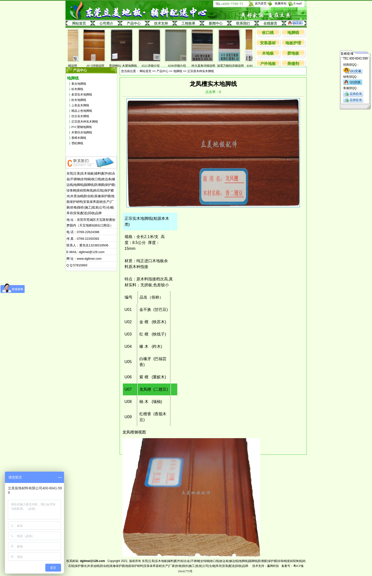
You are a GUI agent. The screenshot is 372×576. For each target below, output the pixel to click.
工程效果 (188, 23)
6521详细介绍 (154, 65)
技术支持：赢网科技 (265, 566)
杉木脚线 (77, 89)
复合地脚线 (78, 83)
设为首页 (261, 3)
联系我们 (243, 23)
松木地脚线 (78, 100)
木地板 (268, 53)
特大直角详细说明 (207, 65)
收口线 (268, 33)
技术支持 (161, 23)
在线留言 (270, 23)
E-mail (298, 3)
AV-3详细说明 (99, 65)
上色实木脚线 (80, 105)
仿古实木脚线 (80, 116)
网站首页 (79, 23)
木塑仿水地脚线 (81, 132)
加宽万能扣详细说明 (234, 65)
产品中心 (134, 23)
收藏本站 (281, 3)
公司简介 (106, 23)
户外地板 (268, 64)
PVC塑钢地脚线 (81, 127)
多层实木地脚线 (81, 94)
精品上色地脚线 (81, 110)
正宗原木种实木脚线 (84, 121)
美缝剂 (293, 64)
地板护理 (293, 43)
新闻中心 (216, 23)
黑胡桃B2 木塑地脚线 (127, 65)
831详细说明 (73, 65)
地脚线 (293, 33)
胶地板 (293, 53)
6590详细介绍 (181, 65)
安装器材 (268, 43)
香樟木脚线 (78, 138)
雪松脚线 (77, 143)
